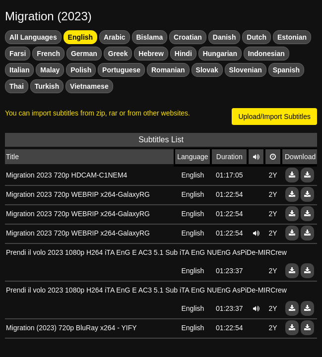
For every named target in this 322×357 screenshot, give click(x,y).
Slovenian (245, 70)
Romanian (168, 70)
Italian (19, 70)
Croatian (188, 37)
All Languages (33, 37)
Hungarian (220, 54)
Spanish (286, 70)
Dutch (256, 37)
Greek (118, 54)
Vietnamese (89, 86)
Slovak (207, 70)
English (80, 37)
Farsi (17, 54)
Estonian (292, 37)
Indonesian (266, 54)
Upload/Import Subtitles (274, 116)
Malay (50, 70)
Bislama (149, 37)
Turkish (47, 86)
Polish (80, 70)
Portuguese (121, 70)
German (84, 54)
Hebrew (151, 54)
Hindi (183, 54)
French (48, 54)
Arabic (115, 37)
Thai (16, 86)
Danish (224, 37)
